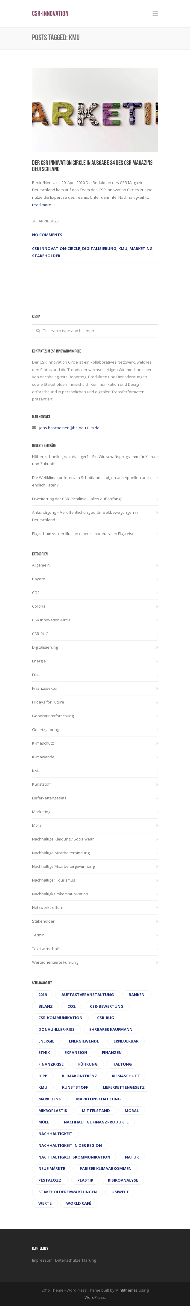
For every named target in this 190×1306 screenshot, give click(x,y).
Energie (39, 661)
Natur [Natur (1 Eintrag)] (132, 1157)
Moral (37, 825)
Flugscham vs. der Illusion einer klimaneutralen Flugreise (83, 533)
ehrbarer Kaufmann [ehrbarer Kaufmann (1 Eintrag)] (110, 1029)
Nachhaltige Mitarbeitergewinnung (63, 866)
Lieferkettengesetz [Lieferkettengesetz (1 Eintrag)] (124, 1087)
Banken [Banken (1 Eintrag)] (136, 994)
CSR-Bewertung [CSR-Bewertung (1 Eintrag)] (106, 1006)
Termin (38, 935)
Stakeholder (46, 255)
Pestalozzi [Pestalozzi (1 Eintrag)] (50, 1180)
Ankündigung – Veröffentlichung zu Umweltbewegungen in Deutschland (85, 516)
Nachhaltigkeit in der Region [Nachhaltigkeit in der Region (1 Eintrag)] (70, 1145)
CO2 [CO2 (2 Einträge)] (71, 1006)
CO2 (36, 592)
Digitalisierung (99, 248)
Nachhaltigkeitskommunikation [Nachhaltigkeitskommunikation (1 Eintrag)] (74, 1157)
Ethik (36, 674)
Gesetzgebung (45, 729)
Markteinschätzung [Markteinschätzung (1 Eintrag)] (98, 1099)
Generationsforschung (53, 715)
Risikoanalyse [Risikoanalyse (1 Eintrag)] (123, 1180)
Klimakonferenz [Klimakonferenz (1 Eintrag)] (79, 1075)
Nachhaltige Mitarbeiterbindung (61, 852)
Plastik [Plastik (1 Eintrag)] (85, 1180)
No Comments (47, 234)
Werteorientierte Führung (55, 962)
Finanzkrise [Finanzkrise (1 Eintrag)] (51, 1064)
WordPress (95, 1297)
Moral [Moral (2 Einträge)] (132, 1110)
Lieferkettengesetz (49, 798)
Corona (39, 606)
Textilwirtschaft (46, 948)
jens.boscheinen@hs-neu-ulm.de (69, 427)
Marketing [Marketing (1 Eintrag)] (49, 1099)
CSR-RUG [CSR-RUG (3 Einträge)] (105, 1017)
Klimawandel (43, 757)
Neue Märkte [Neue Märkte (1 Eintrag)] (51, 1168)
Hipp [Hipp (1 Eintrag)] (42, 1075)
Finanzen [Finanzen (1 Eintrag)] (112, 1052)
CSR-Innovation (50, 14)
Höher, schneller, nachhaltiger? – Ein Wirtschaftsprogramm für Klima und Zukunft (93, 460)
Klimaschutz (43, 743)
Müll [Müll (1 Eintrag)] (43, 1122)
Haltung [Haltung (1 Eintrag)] (122, 1064)
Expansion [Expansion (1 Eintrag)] (75, 1052)
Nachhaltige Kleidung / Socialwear (63, 839)
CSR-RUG (40, 633)
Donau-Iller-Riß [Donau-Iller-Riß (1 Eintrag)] (56, 1029)
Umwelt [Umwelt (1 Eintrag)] (120, 1191)
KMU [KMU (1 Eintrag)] (42, 1087)
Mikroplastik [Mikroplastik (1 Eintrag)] (52, 1110)
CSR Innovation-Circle (56, 248)
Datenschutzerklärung (75, 1260)
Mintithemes (126, 1290)
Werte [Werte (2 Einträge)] (45, 1203)
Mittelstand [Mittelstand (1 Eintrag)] (96, 1110)
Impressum (42, 1260)
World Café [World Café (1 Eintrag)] (78, 1203)
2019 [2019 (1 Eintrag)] (42, 994)
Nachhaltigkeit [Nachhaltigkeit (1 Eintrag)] (55, 1133)
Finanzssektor (45, 688)
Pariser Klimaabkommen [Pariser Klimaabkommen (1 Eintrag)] (106, 1168)
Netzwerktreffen (47, 907)
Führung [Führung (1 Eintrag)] (88, 1064)
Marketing (141, 248)
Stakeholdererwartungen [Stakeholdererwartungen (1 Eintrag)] (67, 1191)
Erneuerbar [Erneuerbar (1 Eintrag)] (126, 1041)
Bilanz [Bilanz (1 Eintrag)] (45, 1006)
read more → (44, 204)
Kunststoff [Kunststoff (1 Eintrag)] (75, 1087)
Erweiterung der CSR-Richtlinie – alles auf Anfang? (77, 498)
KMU (122, 248)
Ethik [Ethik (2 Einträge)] (44, 1052)
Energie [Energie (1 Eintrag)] (46, 1041)
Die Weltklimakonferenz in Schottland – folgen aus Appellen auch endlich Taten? (91, 481)
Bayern (38, 579)
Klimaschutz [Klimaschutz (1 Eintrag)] (126, 1075)
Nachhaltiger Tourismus (53, 880)
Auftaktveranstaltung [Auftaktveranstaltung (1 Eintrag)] (87, 994)
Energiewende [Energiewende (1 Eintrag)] (84, 1041)
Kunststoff (41, 784)
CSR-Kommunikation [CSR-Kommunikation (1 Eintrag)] (60, 1017)
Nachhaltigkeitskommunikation (60, 894)
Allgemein (41, 565)
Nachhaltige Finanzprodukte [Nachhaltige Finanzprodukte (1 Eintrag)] (96, 1122)
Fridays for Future (48, 702)
